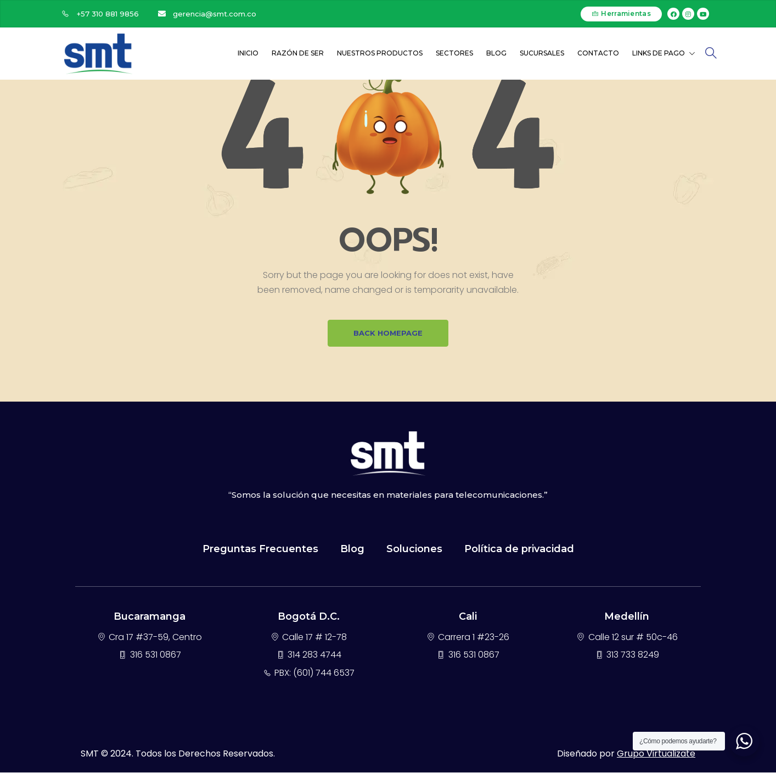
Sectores (454, 53)
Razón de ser (298, 53)
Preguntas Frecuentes (260, 549)
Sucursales (542, 53)
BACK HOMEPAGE (388, 333)
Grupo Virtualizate (656, 754)
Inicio (248, 53)
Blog (496, 53)
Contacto (598, 53)
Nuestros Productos (380, 53)
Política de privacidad (519, 549)
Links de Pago (663, 53)
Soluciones (414, 549)
